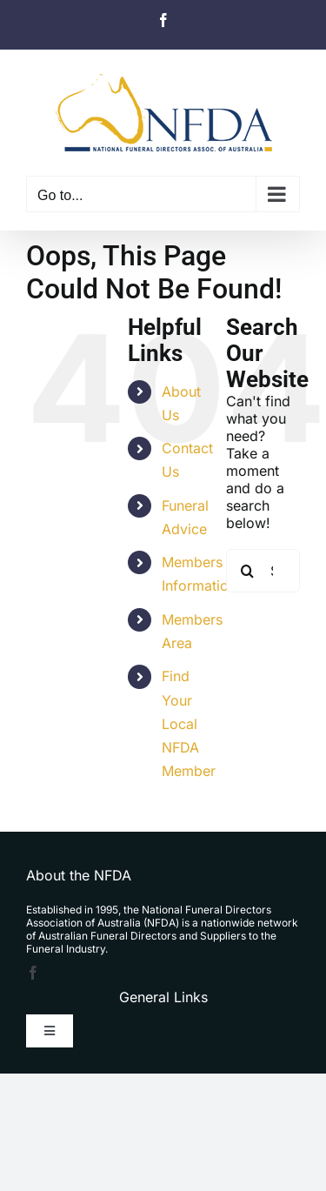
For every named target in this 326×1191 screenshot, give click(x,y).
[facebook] (33, 973)
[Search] (247, 570)
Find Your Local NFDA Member (189, 723)
